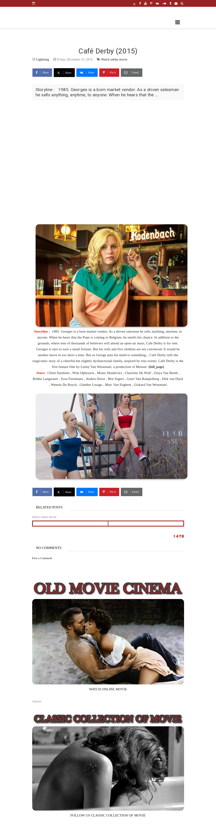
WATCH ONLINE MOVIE (108, 689)
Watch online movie (114, 59)
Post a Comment (42, 558)
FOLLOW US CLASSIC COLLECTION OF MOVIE (108, 815)
